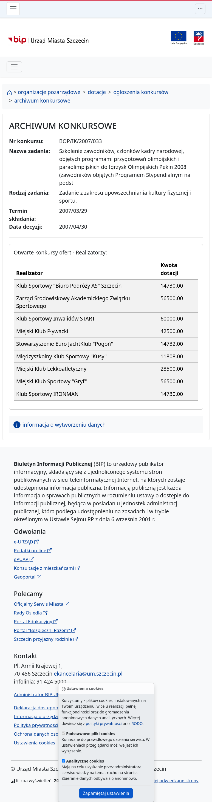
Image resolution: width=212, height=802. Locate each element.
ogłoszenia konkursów (140, 92)
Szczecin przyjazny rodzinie (46, 639)
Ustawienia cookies (34, 742)
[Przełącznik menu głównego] (13, 8)
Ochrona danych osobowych (44, 734)
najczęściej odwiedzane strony (168, 781)
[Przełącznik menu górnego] (200, 9)
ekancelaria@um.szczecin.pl (88, 673)
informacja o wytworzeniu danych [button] (59, 424)
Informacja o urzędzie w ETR (44, 716)
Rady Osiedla (31, 613)
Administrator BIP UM (37, 694)
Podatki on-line (33, 550)
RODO (136, 723)
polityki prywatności (104, 723)
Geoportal (27, 577)
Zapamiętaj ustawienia (106, 793)
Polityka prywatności (36, 725)
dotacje (97, 92)
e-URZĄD (26, 542)
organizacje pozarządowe (49, 92)
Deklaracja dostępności (39, 707)
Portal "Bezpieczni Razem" (45, 630)
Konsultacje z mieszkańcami (47, 568)
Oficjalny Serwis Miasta (41, 604)
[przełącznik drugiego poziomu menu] (14, 66)
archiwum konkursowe (42, 100)
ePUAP (24, 559)
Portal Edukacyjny (36, 621)
